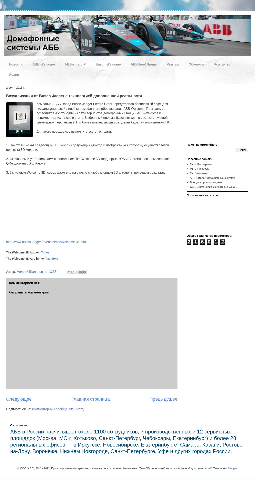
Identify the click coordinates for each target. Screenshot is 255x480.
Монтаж (172, 64)
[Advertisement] (212, 112)
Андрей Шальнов (30, 271)
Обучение (197, 64)
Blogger (232, 468)
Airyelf (208, 468)
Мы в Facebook (199, 168)
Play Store (51, 258)
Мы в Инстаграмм (201, 164)
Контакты (221, 64)
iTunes (44, 252)
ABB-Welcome (43, 64)
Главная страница (90, 399)
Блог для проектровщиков (206, 182)
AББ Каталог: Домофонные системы (212, 177)
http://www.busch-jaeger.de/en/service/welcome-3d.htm (46, 242)
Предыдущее (163, 399)
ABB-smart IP (75, 64)
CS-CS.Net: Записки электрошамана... (213, 186)
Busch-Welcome (108, 64)
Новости (16, 64)
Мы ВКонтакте (198, 173)
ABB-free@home (144, 64)
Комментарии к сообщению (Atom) (58, 409)
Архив (14, 74)
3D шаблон (61, 145)
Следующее (19, 399)
